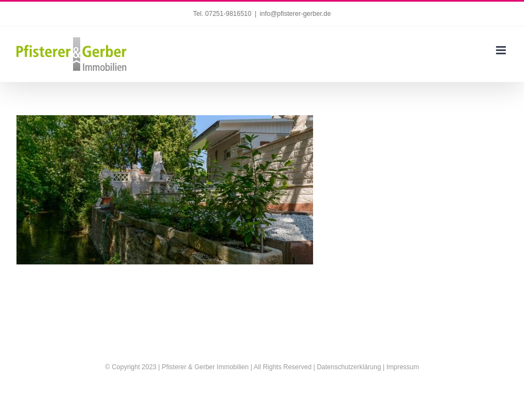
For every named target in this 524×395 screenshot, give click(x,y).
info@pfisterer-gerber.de (295, 14)
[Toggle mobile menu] (502, 50)
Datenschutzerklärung (349, 367)
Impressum (402, 367)
